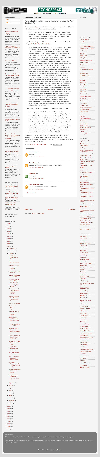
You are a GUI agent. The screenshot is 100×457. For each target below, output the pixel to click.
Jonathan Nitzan (84, 315)
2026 (8, 223)
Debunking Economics (86, 60)
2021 (8, 236)
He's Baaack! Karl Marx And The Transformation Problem (11, 104)
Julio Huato (83, 91)
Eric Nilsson (83, 278)
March (11, 398)
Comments (10, 23)
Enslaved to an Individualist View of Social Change (14, 324)
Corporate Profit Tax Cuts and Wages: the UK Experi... (14, 280)
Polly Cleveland (84, 347)
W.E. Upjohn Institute (85, 229)
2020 (8, 238)
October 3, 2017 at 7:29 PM (36, 157)
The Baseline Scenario (85, 118)
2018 (8, 243)
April (10, 395)
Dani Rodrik (83, 53)
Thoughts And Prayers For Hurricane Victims (14, 371)
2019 (8, 241)
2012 (8, 416)
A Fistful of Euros (84, 39)
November (12, 251)
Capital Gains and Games (86, 46)
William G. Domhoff (85, 367)
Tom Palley (83, 120)
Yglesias (82, 131)
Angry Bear (83, 41)
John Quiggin (83, 89)
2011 (8, 419)
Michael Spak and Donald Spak (40, 44)
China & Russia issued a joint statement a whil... (11, 197)
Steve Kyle (83, 360)
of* (6, 209)
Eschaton (82, 78)
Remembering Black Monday (14, 285)
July (10, 388)
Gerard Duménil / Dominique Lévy (84, 287)
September (12, 383)
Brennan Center (84, 145)
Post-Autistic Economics (86, 214)
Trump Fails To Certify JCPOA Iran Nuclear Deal (14, 318)
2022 (8, 233)
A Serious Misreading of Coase (14, 271)
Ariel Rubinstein (84, 248)
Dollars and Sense (84, 62)
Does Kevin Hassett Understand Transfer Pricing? (14, 358)
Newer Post (29, 209)
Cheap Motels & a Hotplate (87, 48)
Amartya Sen (83, 241)
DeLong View (83, 58)
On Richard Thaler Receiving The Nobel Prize (13, 348)
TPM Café (82, 116)
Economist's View (84, 75)
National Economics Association (85, 207)
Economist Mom (84, 73)
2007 (8, 429)
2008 (8, 426)
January (11, 403)
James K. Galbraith (85, 308)
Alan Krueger (83, 238)
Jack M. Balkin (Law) (85, 304)
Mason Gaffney (84, 328)
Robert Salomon (84, 111)
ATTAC (82, 143)
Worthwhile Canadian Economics (85, 128)
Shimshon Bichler (84, 356)
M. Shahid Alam (84, 326)
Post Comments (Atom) (38, 213)
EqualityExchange (84, 276)
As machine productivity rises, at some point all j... (12, 192)
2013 (8, 413)
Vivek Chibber (83, 365)
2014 (8, 411)
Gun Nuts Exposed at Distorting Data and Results (12, 46)
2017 (8, 246)
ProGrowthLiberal (34, 184)
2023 (8, 231)
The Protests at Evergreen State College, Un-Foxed (12, 89)
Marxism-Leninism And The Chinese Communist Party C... (14, 298)
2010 (8, 421)
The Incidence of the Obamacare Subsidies (14, 313)
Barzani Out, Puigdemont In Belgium (13, 257)
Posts (9, 19)
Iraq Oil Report (84, 87)
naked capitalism (84, 133)
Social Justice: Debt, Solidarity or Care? (14, 353)
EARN (81, 170)
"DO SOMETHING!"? (14, 262)
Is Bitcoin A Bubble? (10, 60)
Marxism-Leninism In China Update (14, 275)
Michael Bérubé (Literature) (87, 330)
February (11, 400)
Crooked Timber (84, 51)
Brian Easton (83, 257)
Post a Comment (31, 193)
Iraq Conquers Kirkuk (14, 303)
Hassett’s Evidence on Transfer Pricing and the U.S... (14, 337)
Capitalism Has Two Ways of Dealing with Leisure (12, 152)
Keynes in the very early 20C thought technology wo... (11, 186)
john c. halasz (32, 152)
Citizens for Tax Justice (86, 165)
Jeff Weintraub (83, 310)
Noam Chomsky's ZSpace (86, 337)
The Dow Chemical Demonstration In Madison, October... (14, 291)
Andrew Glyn (83, 245)
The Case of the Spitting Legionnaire (13, 307)
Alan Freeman (83, 236)
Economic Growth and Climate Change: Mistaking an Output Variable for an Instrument (12, 136)
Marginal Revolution (85, 96)
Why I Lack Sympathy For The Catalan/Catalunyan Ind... (14, 364)
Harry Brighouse (84, 293)
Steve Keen (83, 358)
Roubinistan (83, 114)
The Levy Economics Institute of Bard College (86, 221)
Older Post (71, 209)
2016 (8, 406)
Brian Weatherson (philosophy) (84, 260)
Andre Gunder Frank (85, 243)
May (10, 393)
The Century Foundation (86, 216)
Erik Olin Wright (84, 281)
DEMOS (82, 167)
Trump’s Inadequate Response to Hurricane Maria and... (14, 377)
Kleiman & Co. (84, 94)
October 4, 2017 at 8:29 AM (36, 178)
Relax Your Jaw (84, 105)
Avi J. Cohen (83, 250)
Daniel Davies (83, 55)
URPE (81, 227)
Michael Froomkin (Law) (86, 333)
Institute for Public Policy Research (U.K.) (86, 193)
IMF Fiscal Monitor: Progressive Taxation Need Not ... (14, 331)
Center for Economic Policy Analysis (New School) (87, 154)
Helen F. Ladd (83, 295)
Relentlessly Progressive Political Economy (86, 108)
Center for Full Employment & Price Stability (87, 158)
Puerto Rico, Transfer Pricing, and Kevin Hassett (14, 342)
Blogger (59, 449)
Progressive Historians (85, 351)
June (10, 390)
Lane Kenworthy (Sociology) (84, 320)
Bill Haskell (32, 173)
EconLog (82, 67)
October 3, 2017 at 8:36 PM (36, 167)
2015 (8, 408)
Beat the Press (83, 44)
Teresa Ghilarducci (85, 363)
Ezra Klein (82, 80)
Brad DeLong (83, 255)
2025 (8, 226)
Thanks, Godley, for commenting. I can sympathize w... (10, 204)
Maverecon (83, 98)
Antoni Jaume (33, 162)
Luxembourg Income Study (87, 204)
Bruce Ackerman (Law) (86, 263)
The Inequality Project (85, 218)
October (11, 253)
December (12, 248)
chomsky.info (83, 265)
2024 (8, 228)
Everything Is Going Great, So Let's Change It (14, 267)
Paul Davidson (83, 342)
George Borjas (83, 84)
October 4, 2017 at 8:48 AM (36, 189)
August (11, 385)
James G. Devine (84, 306)
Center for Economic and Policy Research (86, 150)
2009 (8, 424)
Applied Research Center (86, 141)
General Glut (83, 82)
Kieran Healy (83, 317)
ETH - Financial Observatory (84, 176)
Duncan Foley (83, 274)
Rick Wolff (83, 353)
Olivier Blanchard (84, 340)
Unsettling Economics (85, 125)
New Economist (84, 100)
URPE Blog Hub (84, 123)
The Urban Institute (85, 224)
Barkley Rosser (84, 252)
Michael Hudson (84, 335)
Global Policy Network (86, 180)
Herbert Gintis (83, 298)
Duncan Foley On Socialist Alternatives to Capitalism (12, 74)
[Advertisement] (50, 203)
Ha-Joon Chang (84, 291)
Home (50, 209)
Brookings (82, 147)
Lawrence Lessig (84, 324)
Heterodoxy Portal (84, 182)
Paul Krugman (83, 103)
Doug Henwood (84, 64)
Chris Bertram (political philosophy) (86, 268)
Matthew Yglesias (35, 27)
